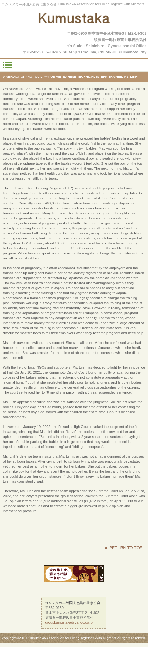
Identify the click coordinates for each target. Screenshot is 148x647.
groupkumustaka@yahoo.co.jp (69, 622)
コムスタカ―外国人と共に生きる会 (74, 19)
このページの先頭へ (123, 547)
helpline (74, 574)
